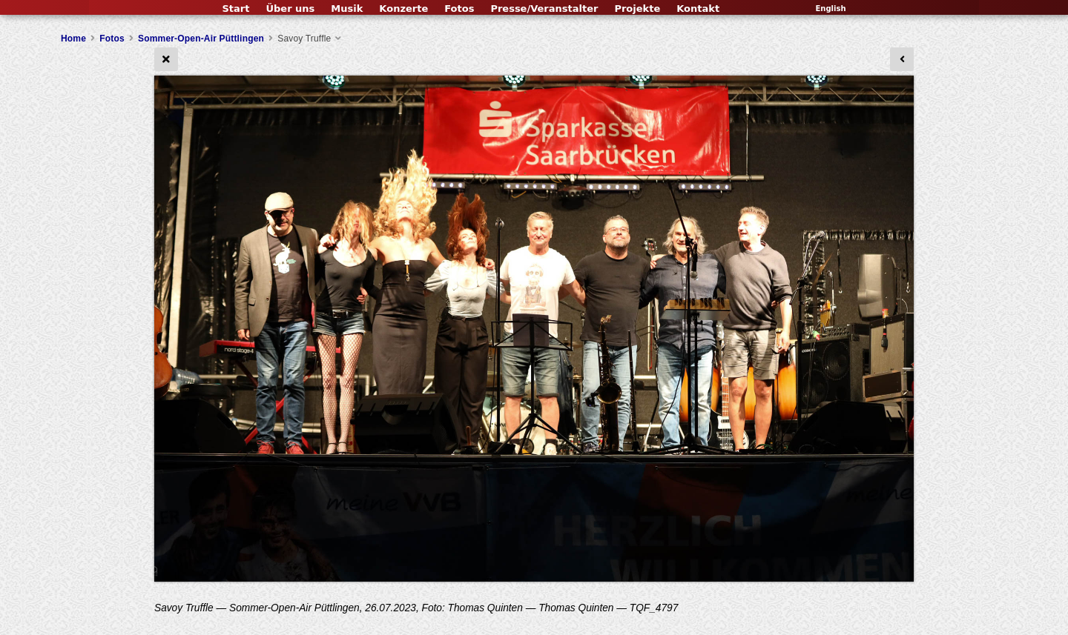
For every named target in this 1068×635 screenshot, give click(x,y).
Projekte (637, 8)
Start (235, 8)
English (830, 8)
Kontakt (697, 8)
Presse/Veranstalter (544, 8)
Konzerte (403, 8)
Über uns (290, 8)
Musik (347, 8)
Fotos (459, 8)
